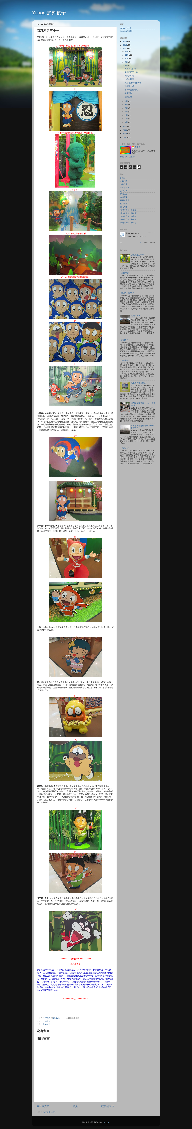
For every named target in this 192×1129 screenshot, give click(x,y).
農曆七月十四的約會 (133, 83)
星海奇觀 (128, 93)
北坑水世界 (129, 79)
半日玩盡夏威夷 (131, 90)
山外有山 (123, 184)
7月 (126, 101)
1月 (126, 122)
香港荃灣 (46, 1024)
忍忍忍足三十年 (131, 72)
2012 (125, 45)
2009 (125, 130)
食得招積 (123, 204)
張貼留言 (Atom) (49, 1112)
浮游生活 (128, 97)
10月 (127, 59)
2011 (125, 48)
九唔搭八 (123, 178)
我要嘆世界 (124, 200)
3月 (126, 115)
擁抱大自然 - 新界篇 (128, 219)
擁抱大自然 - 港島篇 (128, 216)
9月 (126, 62)
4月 (126, 112)
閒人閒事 (123, 207)
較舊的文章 (107, 1106)
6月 (126, 105)
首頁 (75, 1106)
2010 (125, 127)
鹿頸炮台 (125, 360)
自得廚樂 (123, 197)
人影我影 (46, 1021)
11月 (127, 55)
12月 (127, 52)
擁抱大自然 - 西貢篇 (128, 213)
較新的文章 (43, 1106)
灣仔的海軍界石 (127, 293)
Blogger (106, 1122)
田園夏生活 (129, 76)
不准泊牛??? (126, 340)
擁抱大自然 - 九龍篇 (128, 210)
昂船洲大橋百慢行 (138, 383)
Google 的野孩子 (127, 31)
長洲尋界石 (135, 316)
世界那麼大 (124, 188)
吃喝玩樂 (123, 194)
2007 (125, 137)
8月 (126, 66)
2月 (126, 119)
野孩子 (137, 147)
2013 (125, 42)
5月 (126, 108)
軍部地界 (125, 273)
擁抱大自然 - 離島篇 (128, 223)
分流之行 (125, 448)
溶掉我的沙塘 (130, 69)
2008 (125, 134)
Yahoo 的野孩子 (49, 12)
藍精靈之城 (129, 86)
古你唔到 (123, 191)
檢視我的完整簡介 (127, 157)
